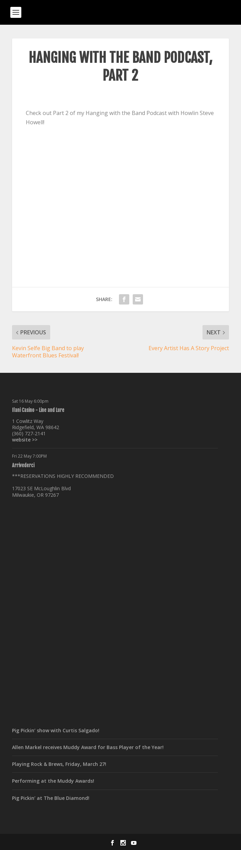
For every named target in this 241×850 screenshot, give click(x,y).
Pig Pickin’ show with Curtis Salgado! (55, 730)
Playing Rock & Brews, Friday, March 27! (59, 764)
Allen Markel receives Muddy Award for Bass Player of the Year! (88, 747)
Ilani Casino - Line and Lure (38, 410)
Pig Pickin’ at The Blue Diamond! (50, 798)
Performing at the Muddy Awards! (53, 781)
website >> (24, 439)
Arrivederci (23, 465)
